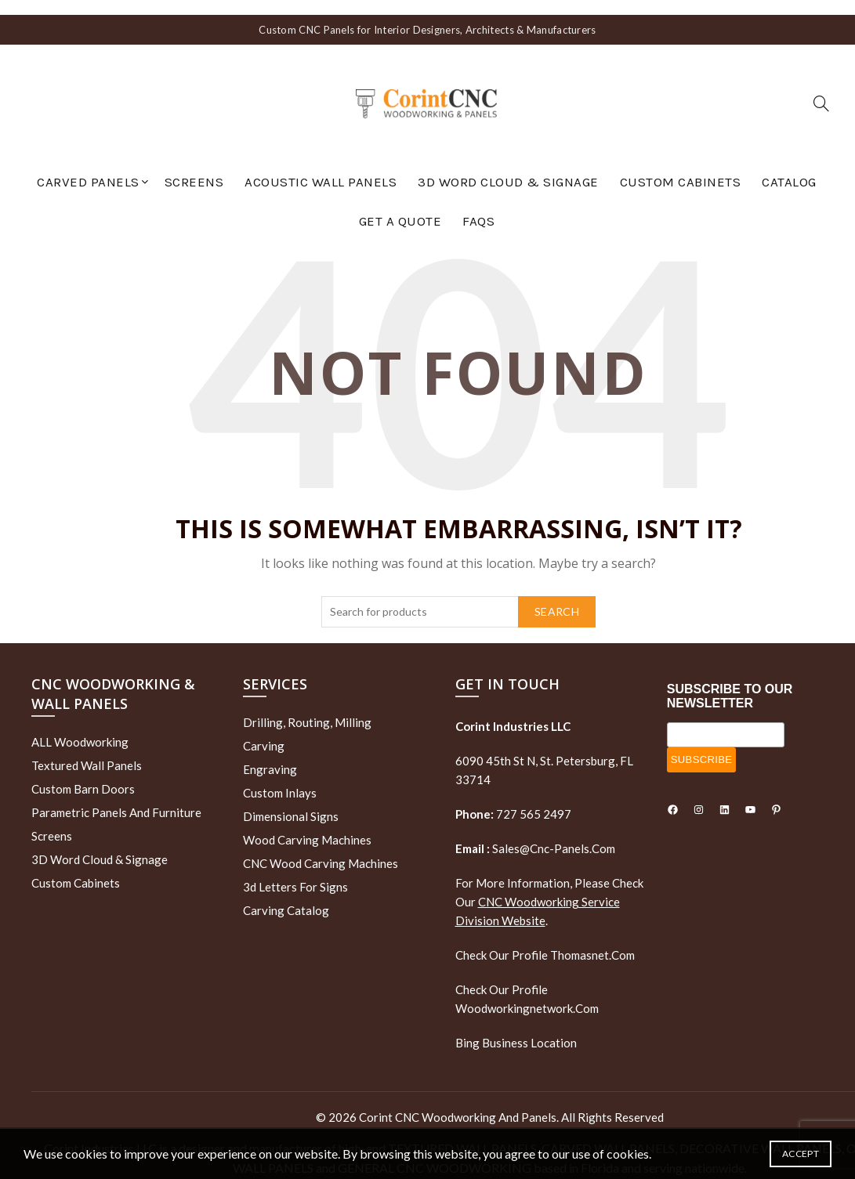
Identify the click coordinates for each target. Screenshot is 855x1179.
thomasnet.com (592, 939)
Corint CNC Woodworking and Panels (457, 1101)
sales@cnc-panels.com (535, 833)
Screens (194, 167)
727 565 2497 (532, 798)
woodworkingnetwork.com (527, 993)
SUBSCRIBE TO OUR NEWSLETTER (730, 680)
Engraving (270, 754)
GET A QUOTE (400, 206)
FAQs (478, 206)
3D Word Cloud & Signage (508, 167)
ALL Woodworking (80, 727)
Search (556, 595)
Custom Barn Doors (83, 774)
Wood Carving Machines (307, 824)
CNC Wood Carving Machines (320, 848)
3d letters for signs (295, 871)
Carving (263, 730)
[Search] (821, 88)
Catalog (789, 167)
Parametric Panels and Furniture (116, 797)
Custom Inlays (280, 777)
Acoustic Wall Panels (321, 167)
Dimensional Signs (291, 801)
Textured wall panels (86, 750)
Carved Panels (88, 167)
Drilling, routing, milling (307, 707)
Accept (800, 1153)
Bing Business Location (516, 1027)
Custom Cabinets (680, 167)
